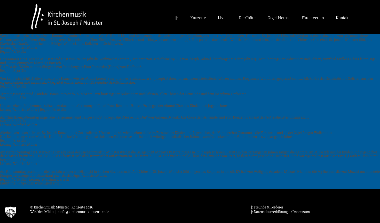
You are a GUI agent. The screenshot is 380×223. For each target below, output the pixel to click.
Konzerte (198, 17)
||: (176, 17)
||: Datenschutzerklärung (269, 211)
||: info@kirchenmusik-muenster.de (82, 211)
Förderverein (313, 17)
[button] (10, 212)
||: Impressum (299, 211)
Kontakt (343, 17)
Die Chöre (247, 17)
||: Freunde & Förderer (266, 207)
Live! (222, 17)
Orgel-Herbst (279, 17)
